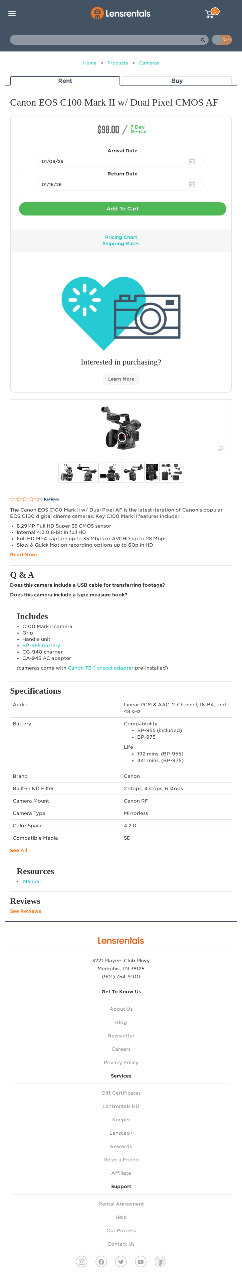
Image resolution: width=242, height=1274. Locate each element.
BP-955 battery (41, 645)
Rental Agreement (121, 1204)
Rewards (121, 1146)
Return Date (122, 173)
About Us (121, 1009)
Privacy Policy (121, 1062)
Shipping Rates (121, 243)
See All (18, 850)
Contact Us (121, 1244)
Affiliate (121, 1173)
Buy (177, 80)
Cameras (149, 62)
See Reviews (25, 911)
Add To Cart (122, 209)
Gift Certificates (121, 1093)
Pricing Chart (121, 237)
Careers (121, 1049)
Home (89, 62)
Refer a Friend (121, 1159)
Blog (121, 1022)
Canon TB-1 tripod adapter (101, 668)
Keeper (121, 1119)
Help (121, 1217)
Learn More (121, 379)
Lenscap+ (121, 1133)
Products (117, 62)
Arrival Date (122, 150)
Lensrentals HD (121, 1106)
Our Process (121, 1230)
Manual (32, 881)
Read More (23, 554)
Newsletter (121, 1035)
